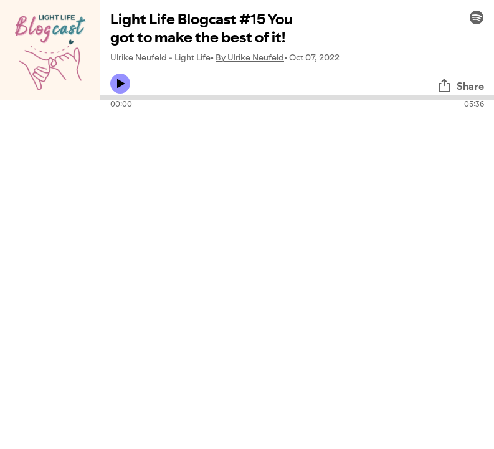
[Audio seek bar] (297, 97)
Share (460, 86)
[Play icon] (120, 84)
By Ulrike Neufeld (250, 57)
